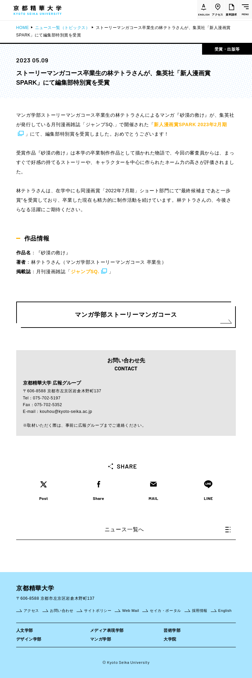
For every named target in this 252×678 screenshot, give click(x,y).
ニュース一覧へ (168, 529)
